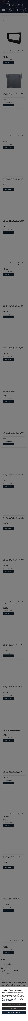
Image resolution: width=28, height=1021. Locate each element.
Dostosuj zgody (14, 1008)
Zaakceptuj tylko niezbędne (14, 1004)
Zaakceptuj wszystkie (14, 1012)
